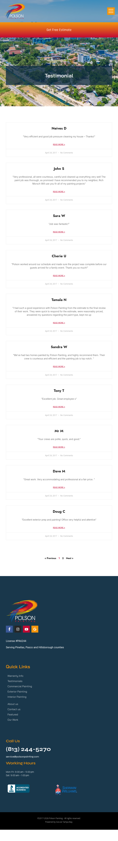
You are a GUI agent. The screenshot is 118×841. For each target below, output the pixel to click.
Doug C (59, 511)
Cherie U (59, 256)
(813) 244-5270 (28, 749)
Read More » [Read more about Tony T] (59, 407)
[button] (111, 11)
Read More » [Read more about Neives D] (59, 144)
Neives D (59, 128)
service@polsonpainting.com (22, 756)
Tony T (59, 390)
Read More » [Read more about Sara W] (59, 232)
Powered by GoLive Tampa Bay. (59, 822)
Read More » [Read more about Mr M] (59, 447)
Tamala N (59, 299)
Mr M (59, 430)
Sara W (59, 215)
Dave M (59, 471)
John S (59, 168)
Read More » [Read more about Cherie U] (59, 275)
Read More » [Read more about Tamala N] (59, 323)
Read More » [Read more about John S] (59, 191)
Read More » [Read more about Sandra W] (59, 366)
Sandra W (59, 346)
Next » (69, 558)
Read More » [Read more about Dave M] (59, 487)
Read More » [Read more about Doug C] (59, 527)
